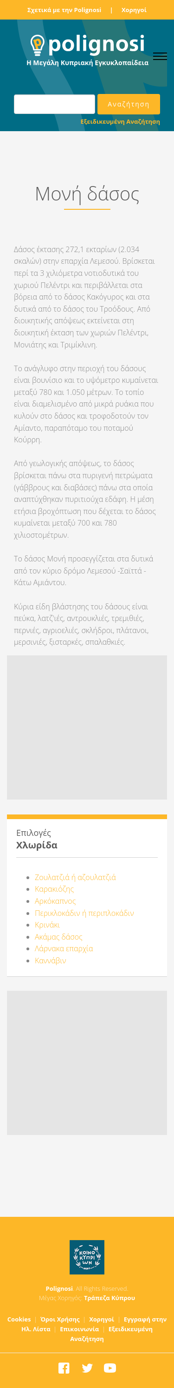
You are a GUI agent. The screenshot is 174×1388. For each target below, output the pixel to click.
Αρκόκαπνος (55, 901)
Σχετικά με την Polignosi (64, 10)
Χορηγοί (134, 10)
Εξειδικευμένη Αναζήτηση (120, 121)
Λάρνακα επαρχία (64, 948)
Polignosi (59, 1288)
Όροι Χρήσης (60, 1319)
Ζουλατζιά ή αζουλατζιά (75, 877)
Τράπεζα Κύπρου (109, 1298)
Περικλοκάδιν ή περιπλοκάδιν (84, 913)
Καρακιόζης (54, 889)
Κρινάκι (47, 925)
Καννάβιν (50, 960)
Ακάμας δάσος (59, 937)
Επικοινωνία (79, 1329)
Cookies (19, 1319)
